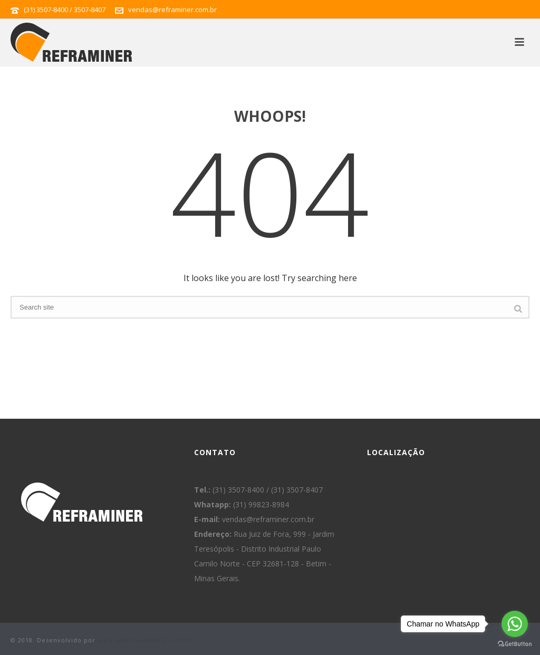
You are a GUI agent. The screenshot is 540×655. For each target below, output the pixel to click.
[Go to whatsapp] (515, 624)
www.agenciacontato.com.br (145, 640)
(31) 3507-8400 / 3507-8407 (64, 9)
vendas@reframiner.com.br (172, 9)
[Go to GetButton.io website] (515, 644)
